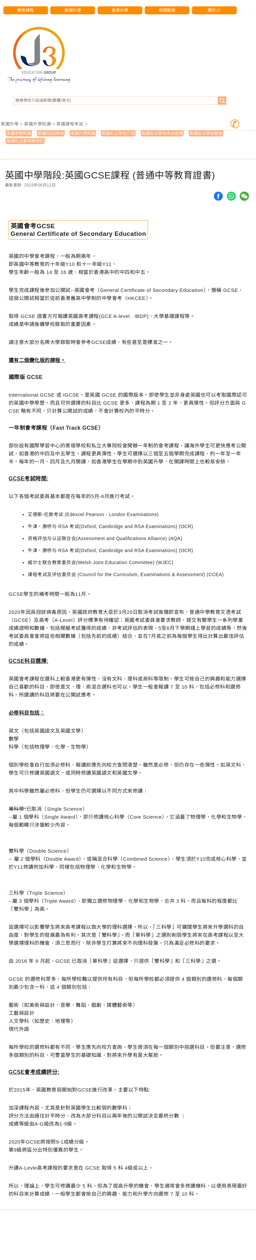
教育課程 (25, 10)
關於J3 (214, 10)
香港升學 (120, 10)
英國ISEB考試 (51, 133)
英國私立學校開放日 (25, 141)
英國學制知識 (18, 133)
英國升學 (72, 10)
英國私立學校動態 (206, 133)
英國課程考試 (69, 123)
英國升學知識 (37, 123)
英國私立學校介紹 (118, 133)
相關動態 (167, 10)
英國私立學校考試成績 (162, 133)
